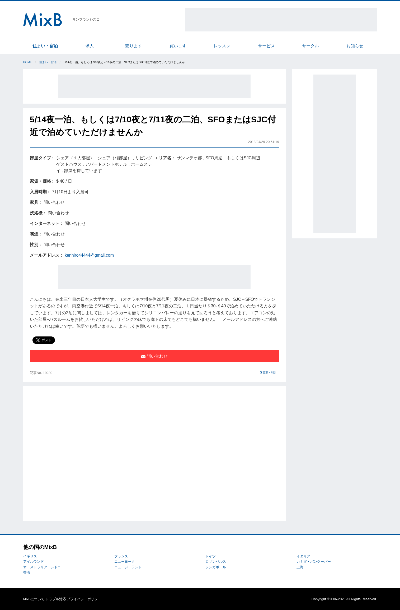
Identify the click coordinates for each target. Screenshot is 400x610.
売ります (133, 46)
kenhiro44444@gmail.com (89, 255)
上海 (300, 567)
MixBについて (33, 599)
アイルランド (33, 561)
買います (178, 46)
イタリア (303, 556)
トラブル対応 (55, 599)
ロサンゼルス (215, 561)
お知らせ (354, 46)
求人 (89, 46)
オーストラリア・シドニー (43, 567)
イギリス (30, 556)
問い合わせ (154, 356)
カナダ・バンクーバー (314, 561)
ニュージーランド (128, 567)
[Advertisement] (281, 19)
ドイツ (210, 556)
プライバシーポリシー (84, 599)
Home (27, 62)
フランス (121, 556)
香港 (26, 572)
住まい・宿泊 (45, 46)
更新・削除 (268, 372)
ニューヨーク (124, 561)
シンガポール (215, 567)
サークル (310, 46)
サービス (266, 46)
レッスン (222, 46)
